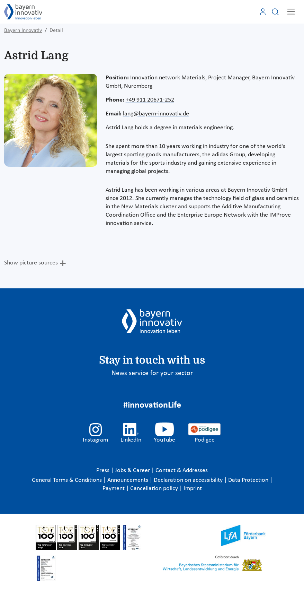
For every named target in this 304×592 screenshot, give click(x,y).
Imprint (193, 488)
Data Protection (249, 480)
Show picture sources (31, 263)
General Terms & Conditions (67, 480)
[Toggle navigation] (291, 12)
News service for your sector (152, 373)
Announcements (128, 480)
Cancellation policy (154, 488)
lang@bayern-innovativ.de (156, 114)
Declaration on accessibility (189, 480)
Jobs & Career (133, 470)
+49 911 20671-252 (150, 100)
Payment (114, 488)
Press (103, 470)
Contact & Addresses (181, 470)
